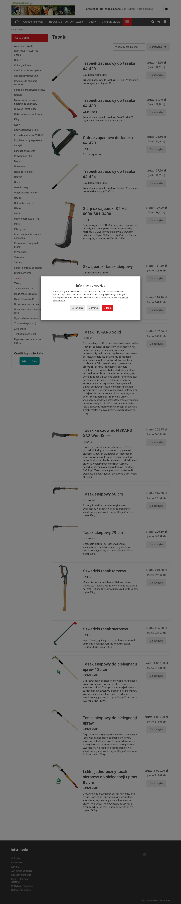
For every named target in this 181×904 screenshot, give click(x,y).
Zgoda (107, 308)
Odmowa (94, 308)
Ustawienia (78, 308)
